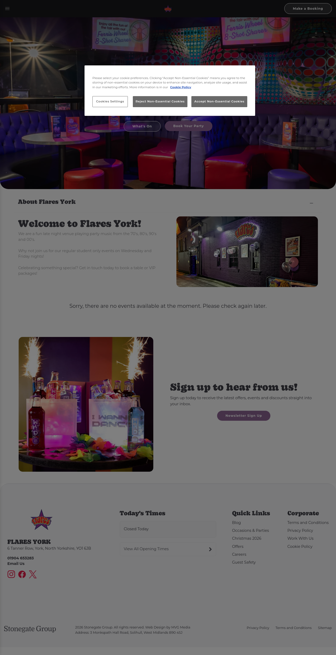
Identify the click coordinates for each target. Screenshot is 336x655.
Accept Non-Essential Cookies (219, 101)
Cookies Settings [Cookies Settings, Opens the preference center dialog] (110, 101)
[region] (170, 90)
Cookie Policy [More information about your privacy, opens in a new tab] (180, 87)
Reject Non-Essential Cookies (160, 101)
